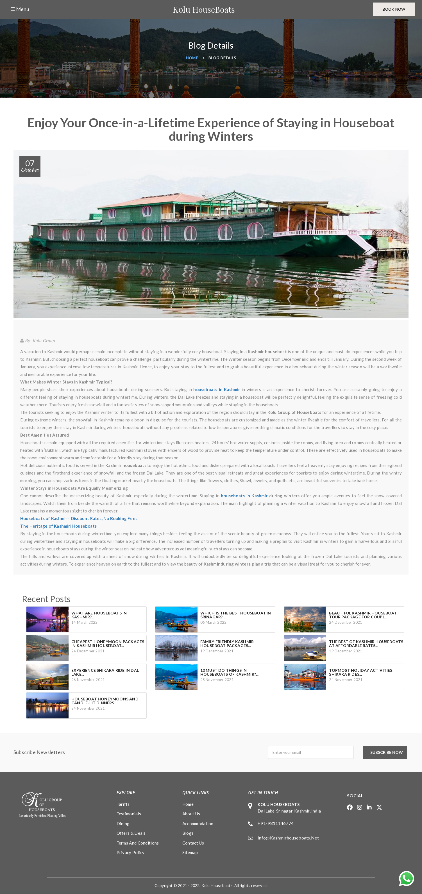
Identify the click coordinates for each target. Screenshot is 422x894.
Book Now (393, 9)
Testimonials (129, 813)
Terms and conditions (138, 842)
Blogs (188, 833)
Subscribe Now (388, 752)
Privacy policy (131, 852)
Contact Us (193, 842)
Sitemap (190, 852)
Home (192, 57)
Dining (123, 823)
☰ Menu (20, 9)
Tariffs (123, 804)
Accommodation (198, 823)
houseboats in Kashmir (244, 495)
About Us (191, 813)
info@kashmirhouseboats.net (288, 837)
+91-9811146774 (276, 823)
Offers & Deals (131, 833)
